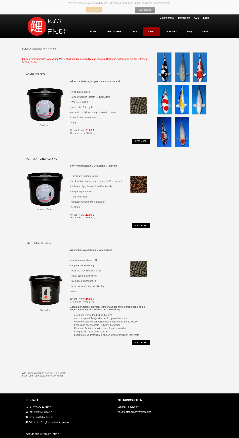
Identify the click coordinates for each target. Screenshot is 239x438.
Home (93, 31)
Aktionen (171, 31)
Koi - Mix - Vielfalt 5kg (41, 158)
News (205, 31)
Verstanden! (94, 9)
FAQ (189, 31)
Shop (151, 31)
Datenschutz (145, 9)
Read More (140, 141)
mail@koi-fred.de (44, 417)
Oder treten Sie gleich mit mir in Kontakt (49, 422)
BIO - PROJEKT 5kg (38, 243)
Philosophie (114, 31)
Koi (135, 31)
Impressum (184, 18)
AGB (196, 18)
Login (206, 18)
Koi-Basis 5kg (35, 74)
